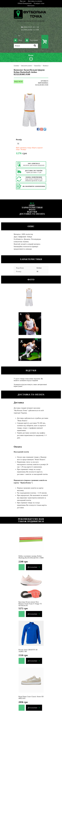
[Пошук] (26, 46)
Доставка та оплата (35, 1)
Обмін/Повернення (25, 3)
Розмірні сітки (39, 3)
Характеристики (32, 208)
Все (32, 203)
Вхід (18, 40)
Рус (19, 35)
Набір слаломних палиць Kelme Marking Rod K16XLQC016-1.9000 (31, 557)
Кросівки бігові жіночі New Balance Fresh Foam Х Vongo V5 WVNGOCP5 (30, 603)
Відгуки (32, 212)
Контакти (31, 5)
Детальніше (32, 567)
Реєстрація (31, 40)
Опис (32, 205)
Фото (32, 210)
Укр (16, 35)
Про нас (23, 1)
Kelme (39, 268)
